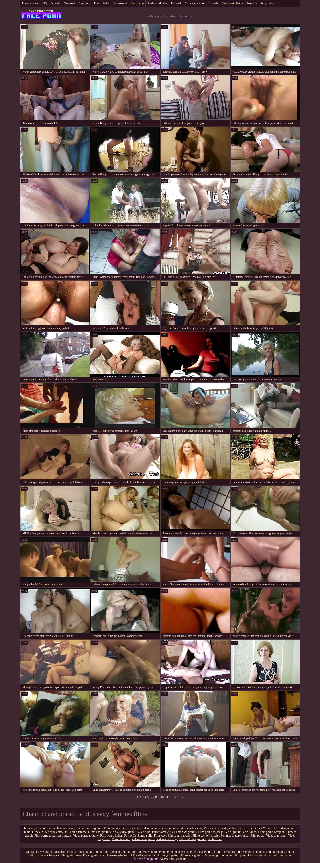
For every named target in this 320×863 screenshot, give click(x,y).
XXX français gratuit (166, 855)
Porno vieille (101, 3)
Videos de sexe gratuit (39, 851)
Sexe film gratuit (41, 11)
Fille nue (136, 851)
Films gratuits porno (89, 851)
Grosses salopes (117, 855)
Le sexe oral (120, 3)
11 (166, 797)
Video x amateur (276, 835)
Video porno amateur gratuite (160, 828)
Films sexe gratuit (201, 851)
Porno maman (121, 839)
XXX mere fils (267, 828)
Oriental (55, 3)
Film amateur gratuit (116, 851)
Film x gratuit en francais (39, 828)
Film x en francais (179, 835)
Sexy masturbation (232, 3)
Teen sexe (69, 3)
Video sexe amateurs (55, 832)
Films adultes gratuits (192, 839)
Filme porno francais (205, 835)
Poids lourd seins (157, 3)
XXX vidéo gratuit (140, 855)
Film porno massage (211, 832)
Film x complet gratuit (250, 851)
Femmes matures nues (235, 835)
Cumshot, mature (195, 3)
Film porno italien (111, 835)
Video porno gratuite (86, 835)
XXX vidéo (249, 832)
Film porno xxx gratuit (280, 851)
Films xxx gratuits (99, 832)
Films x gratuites (224, 851)
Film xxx (160, 835)
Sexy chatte (267, 3)
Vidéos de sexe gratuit (243, 828)
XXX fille (144, 832)
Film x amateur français (44, 855)
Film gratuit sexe (71, 855)
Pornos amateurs (162, 832)
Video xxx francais (215, 828)
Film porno (258, 835)
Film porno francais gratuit (250, 855)
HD (45, 3)
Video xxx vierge (167, 839)
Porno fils (130, 835)
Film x (36, 832)
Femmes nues (65, 828)
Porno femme (78, 832)
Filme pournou (179, 851)
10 (162, 797)
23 (176, 797)
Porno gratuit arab (94, 855)
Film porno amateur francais (122, 828)
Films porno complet (271, 832)
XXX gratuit (233, 832)
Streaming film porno (218, 855)
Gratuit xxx (215, 839)
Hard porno (137, 3)
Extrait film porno (279, 855)
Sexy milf (84, 3)
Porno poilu (145, 835)
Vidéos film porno (143, 839)
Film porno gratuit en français (52, 835)
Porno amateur (30, 3)
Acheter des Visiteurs (173, 859)
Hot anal (176, 3)
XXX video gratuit (124, 832)
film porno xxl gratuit (89, 828)
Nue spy (252, 3)
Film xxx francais (191, 828)
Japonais (213, 3)
